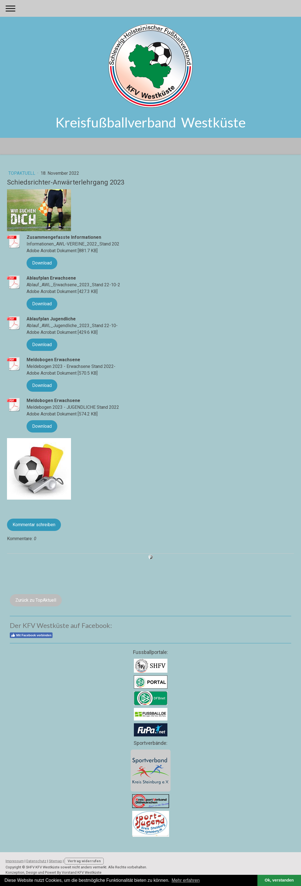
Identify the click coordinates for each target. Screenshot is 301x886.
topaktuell (22, 173)
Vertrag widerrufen (84, 861)
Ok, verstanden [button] (279, 880)
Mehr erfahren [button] (186, 880)
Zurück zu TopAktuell (35, 600)
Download (42, 263)
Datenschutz (36, 861)
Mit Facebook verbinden (31, 635)
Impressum (15, 861)
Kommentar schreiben (34, 524)
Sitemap (55, 861)
